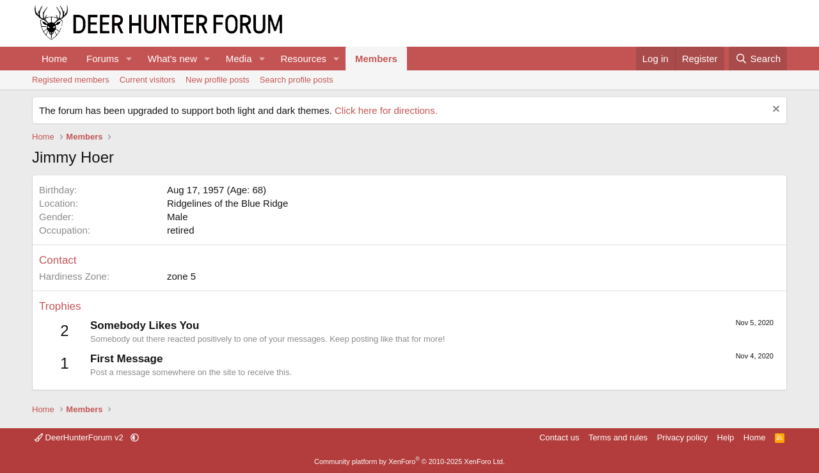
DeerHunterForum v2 (80, 437)
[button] (129, 58)
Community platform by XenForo (409, 461)
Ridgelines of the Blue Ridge (227, 203)
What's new (172, 58)
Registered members (70, 79)
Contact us (559, 437)
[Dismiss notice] (774, 110)
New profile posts (218, 79)
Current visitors (147, 79)
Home (54, 58)
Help (726, 437)
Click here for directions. (386, 110)
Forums (102, 58)
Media (239, 58)
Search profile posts (296, 79)
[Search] (758, 58)
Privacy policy (682, 437)
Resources (303, 58)
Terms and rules (618, 437)
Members (376, 58)
